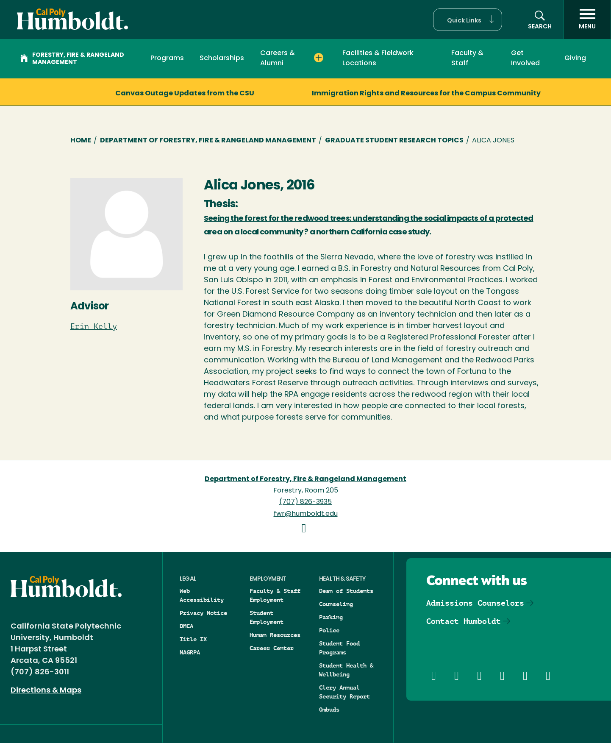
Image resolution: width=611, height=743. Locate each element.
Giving (575, 58)
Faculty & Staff (467, 58)
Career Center (272, 648)
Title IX (193, 639)
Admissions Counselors (475, 602)
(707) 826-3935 (305, 502)
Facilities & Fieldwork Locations (378, 58)
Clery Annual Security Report (344, 692)
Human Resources (275, 635)
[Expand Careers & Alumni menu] (318, 58)
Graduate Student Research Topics (394, 140)
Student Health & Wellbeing (346, 670)
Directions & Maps (46, 691)
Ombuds (329, 709)
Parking (331, 617)
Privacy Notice (203, 612)
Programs (167, 58)
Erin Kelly (93, 326)
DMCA (186, 626)
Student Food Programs (339, 648)
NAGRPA (190, 652)
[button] (467, 19)
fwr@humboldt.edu (306, 514)
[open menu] (587, 19)
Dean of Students (346, 590)
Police (329, 630)
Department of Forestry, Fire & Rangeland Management (208, 140)
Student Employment (266, 617)
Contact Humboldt (463, 621)
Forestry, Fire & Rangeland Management (72, 59)
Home (80, 140)
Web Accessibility (202, 595)
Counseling (336, 604)
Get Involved (525, 58)
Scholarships (222, 58)
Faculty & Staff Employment (275, 595)
